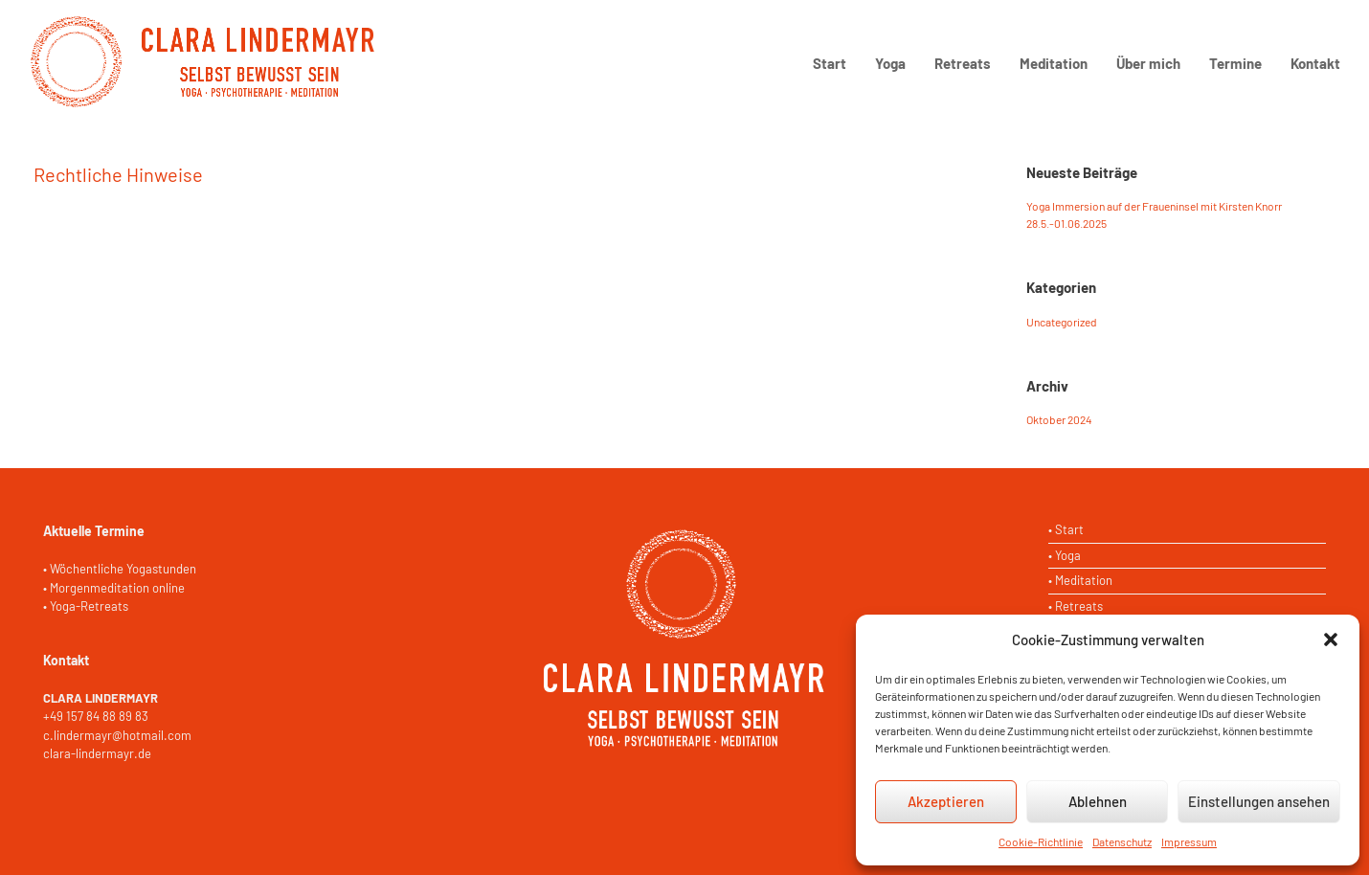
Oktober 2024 (1059, 419)
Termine (1235, 63)
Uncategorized (1061, 321)
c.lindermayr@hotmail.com (117, 735)
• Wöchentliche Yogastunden (119, 568)
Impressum (1189, 841)
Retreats (962, 63)
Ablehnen (1097, 801)
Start (829, 63)
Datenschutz (1122, 841)
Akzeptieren (946, 801)
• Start (1066, 529)
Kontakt (1315, 63)
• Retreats (1075, 606)
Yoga (890, 63)
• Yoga (1064, 555)
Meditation (1054, 63)
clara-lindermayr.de (97, 753)
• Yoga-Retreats (85, 606)
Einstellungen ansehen (1259, 801)
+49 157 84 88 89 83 (95, 716)
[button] (1330, 639)
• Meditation (1080, 580)
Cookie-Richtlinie (1041, 841)
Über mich (1148, 63)
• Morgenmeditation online (114, 587)
